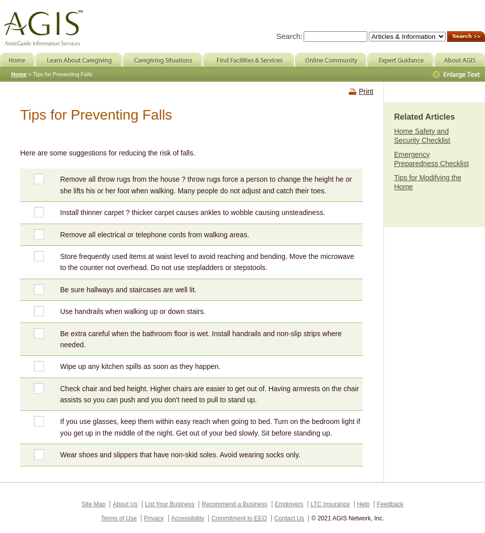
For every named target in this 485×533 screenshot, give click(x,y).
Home (19, 74)
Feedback (390, 504)
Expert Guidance (400, 60)
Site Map (93, 504)
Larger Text (457, 75)
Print (366, 91)
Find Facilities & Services (248, 60)
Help (363, 504)
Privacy (154, 518)
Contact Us (289, 518)
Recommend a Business (234, 504)
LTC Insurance (330, 504)
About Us (125, 504)
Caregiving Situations (162, 60)
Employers (289, 504)
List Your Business (170, 504)
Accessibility (187, 518)
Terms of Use (119, 518)
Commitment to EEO (239, 518)
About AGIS (459, 60)
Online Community (330, 60)
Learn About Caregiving (78, 60)
